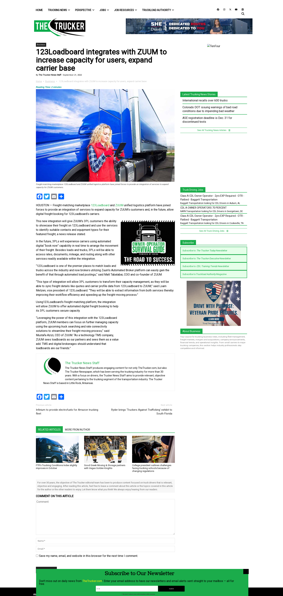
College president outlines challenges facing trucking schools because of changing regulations (151, 468)
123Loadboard (100, 205)
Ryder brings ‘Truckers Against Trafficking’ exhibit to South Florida (141, 411)
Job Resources (125, 10)
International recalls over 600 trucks (205, 100)
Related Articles (49, 429)
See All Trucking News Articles (213, 130)
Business (41, 45)
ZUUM (119, 205)
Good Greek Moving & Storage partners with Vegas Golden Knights (104, 467)
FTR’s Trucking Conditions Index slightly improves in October (56, 467)
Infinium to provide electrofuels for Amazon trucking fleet (67, 411)
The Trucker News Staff (49, 75)
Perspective (84, 10)
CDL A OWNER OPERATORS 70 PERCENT (203, 207)
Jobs (104, 10)
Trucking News (59, 10)
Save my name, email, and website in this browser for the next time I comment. (88, 556)
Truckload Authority (158, 10)
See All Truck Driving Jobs (213, 231)
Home (39, 10)
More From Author (77, 429)
